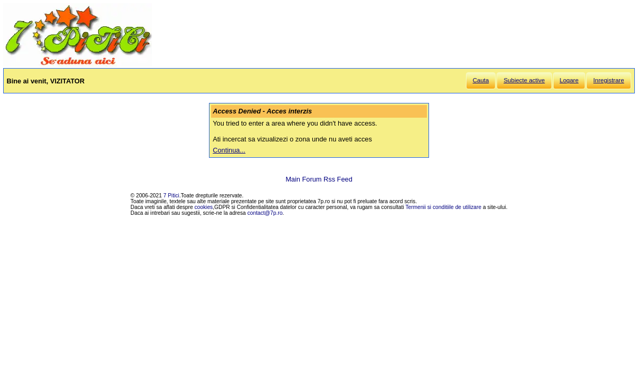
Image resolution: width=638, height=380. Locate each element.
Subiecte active (524, 80)
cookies (204, 207)
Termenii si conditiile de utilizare (443, 207)
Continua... (229, 150)
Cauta (481, 80)
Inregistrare (608, 80)
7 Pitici (171, 195)
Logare (569, 80)
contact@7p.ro (265, 213)
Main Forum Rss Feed (319, 179)
